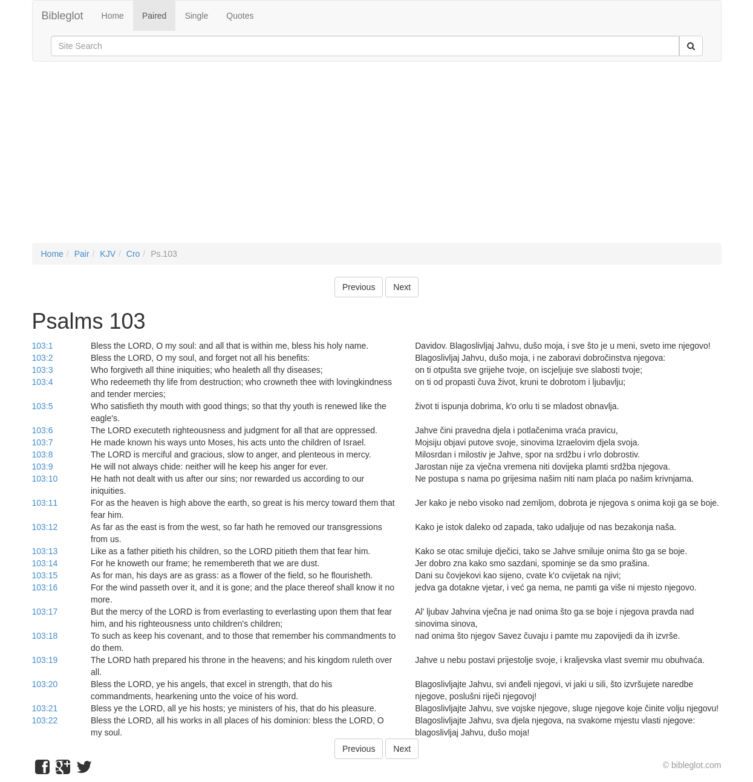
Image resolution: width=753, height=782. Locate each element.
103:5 (42, 406)
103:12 (45, 527)
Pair (82, 254)
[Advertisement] (376, 158)
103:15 (45, 575)
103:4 (42, 382)
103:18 (45, 636)
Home (113, 16)
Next (402, 287)
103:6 (42, 430)
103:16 (45, 587)
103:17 (45, 611)
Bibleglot (62, 16)
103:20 (45, 684)
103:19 (45, 660)
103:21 (45, 708)
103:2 (42, 358)
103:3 (42, 370)
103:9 (42, 466)
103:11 (45, 503)
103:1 (42, 346)
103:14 (45, 563)
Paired (154, 16)
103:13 (45, 551)
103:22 (45, 720)
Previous (358, 287)
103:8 (42, 454)
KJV (108, 254)
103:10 (45, 478)
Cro (133, 254)
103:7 (42, 442)
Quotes (239, 16)
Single (196, 16)
